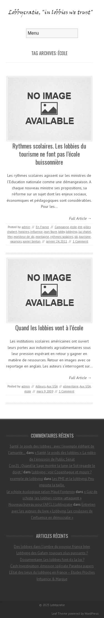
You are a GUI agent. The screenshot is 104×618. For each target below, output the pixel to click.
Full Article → (80, 218)
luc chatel (84, 232)
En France (42, 227)
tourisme (85, 237)
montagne (42, 237)
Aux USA (52, 386)
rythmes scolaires (61, 237)
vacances (16, 241)
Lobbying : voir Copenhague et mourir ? (62, 472)
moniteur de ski (24, 237)
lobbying (71, 232)
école (73, 227)
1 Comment (80, 241)
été (80, 227)
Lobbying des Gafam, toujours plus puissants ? (52, 553)
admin (26, 227)
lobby (61, 232)
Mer (9, 237)
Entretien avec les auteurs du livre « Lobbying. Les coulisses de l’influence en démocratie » (53, 511)
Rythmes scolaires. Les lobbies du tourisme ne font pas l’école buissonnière (49, 153)
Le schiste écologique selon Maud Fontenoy (41, 491)
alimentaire (70, 386)
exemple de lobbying (26, 478)
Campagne (62, 227)
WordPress (91, 614)
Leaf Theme (59, 614)
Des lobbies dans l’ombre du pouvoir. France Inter (52, 546)
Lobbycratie (57, 605)
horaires (23, 232)
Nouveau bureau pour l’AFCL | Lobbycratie (40, 504)
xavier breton (31, 241)
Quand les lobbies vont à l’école (49, 327)
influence (36, 232)
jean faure (50, 232)
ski (76, 237)
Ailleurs (40, 386)
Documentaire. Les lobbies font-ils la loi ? (52, 559)
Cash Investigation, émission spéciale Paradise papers (52, 566)
